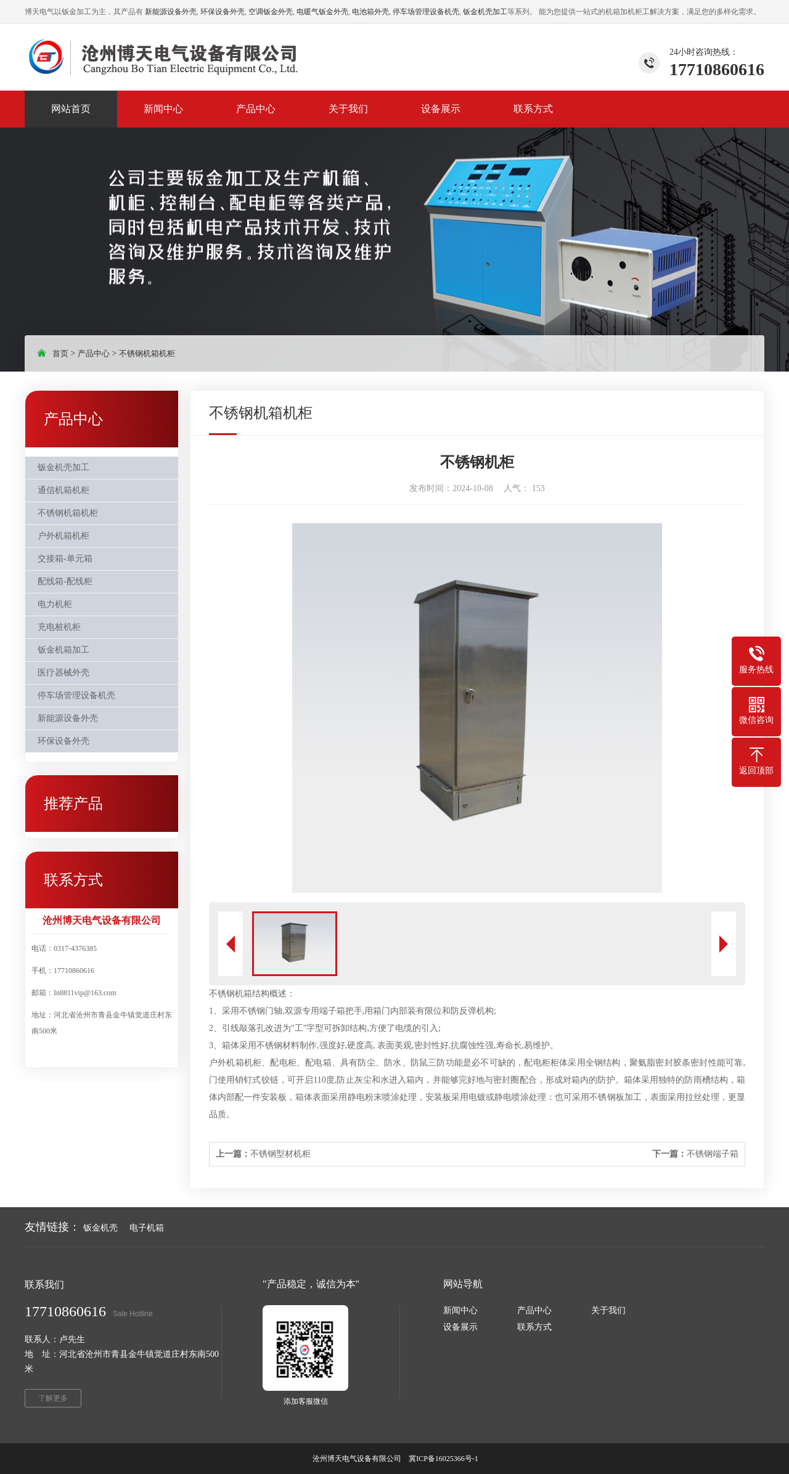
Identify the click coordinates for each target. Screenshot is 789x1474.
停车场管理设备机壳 (426, 11)
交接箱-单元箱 (65, 558)
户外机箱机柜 (63, 535)
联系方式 (534, 1327)
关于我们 (608, 1310)
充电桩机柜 (59, 627)
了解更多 (53, 1398)
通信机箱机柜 (63, 490)
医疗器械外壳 (63, 672)
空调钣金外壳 (270, 11)
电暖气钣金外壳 (322, 11)
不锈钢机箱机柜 (147, 353)
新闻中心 (460, 1310)
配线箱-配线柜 (65, 581)
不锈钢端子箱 (695, 1153)
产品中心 (94, 353)
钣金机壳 (100, 1227)
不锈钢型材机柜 (263, 1153)
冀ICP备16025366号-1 (444, 1458)
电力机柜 (55, 604)
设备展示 (460, 1327)
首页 (60, 353)
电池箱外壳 (370, 11)
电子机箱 (146, 1227)
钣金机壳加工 (485, 11)
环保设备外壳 (222, 11)
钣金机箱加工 (63, 649)
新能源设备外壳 (171, 11)
